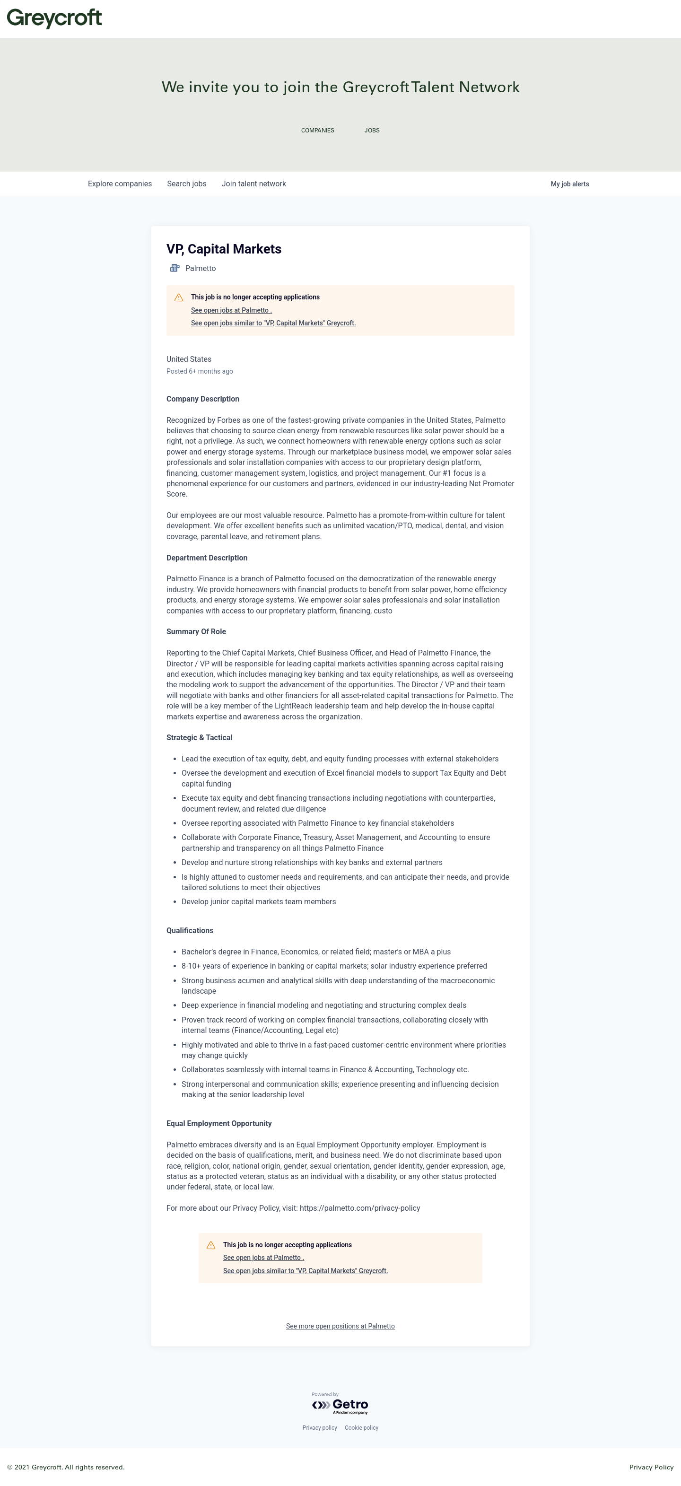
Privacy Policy (651, 1466)
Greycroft (54, 19)
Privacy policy (320, 1428)
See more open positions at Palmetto (340, 1326)
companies (120, 183)
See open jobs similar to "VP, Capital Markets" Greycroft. (273, 323)
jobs (186, 183)
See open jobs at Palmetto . (231, 310)
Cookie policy (361, 1428)
